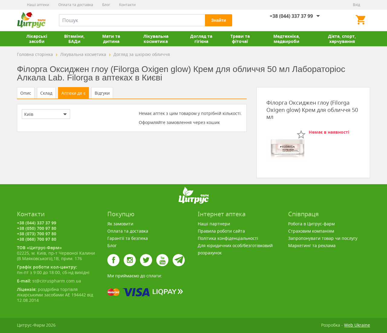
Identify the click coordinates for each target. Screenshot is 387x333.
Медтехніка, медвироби (286, 38)
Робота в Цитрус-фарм (311, 224)
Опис (25, 93)
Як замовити (120, 224)
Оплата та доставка (75, 4)
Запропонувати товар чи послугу (322, 238)
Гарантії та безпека (127, 238)
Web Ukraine (357, 325)
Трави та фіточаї (240, 38)
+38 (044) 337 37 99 (291, 16)
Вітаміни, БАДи (74, 38)
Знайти (218, 20)
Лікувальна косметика (155, 38)
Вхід (356, 4)
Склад (46, 93)
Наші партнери (214, 224)
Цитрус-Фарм (31, 20)
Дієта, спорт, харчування (342, 38)
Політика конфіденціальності (228, 238)
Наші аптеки (38, 4)
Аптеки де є (73, 93)
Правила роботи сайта (221, 231)
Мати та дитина (111, 38)
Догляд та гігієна (201, 38)
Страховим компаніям (311, 231)
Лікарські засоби (36, 38)
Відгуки (102, 93)
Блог (106, 4)
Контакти (127, 4)
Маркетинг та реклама (312, 245)
